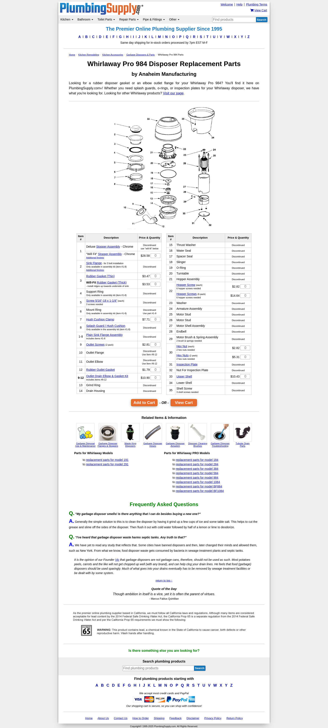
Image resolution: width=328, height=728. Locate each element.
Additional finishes (95, 257)
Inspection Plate (187, 364)
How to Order (141, 718)
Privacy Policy (212, 718)
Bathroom (85, 19)
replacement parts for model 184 (197, 460)
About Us (103, 718)
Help (239, 4)
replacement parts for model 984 (197, 477)
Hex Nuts (182, 355)
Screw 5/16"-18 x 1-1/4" (101, 300)
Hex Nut (181, 346)
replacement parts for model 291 (107, 464)
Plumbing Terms (256, 4)
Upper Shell (184, 376)
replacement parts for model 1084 (198, 482)
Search (261, 19)
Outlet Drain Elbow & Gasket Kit (107, 376)
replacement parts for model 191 (107, 460)
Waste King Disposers (130, 435)
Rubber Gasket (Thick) (112, 282)
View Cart (184, 402)
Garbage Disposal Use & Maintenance (85, 435)
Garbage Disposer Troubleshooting (220, 435)
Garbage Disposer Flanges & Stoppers (108, 435)
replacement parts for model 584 (197, 473)
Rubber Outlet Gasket (100, 369)
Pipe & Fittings (154, 19)
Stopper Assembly (108, 246)
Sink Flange (94, 263)
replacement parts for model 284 (197, 464)
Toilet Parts (106, 19)
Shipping (159, 718)
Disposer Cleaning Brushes (197, 435)
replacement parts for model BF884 (199, 486)
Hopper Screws (186, 294)
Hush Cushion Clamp (100, 319)
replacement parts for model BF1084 (200, 491)
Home (89, 718)
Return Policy (234, 718)
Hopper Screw (185, 285)
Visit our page (173, 93)
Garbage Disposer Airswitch (175, 435)
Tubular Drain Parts (242, 435)
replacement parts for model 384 (197, 468)
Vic (117, 559)
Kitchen (66, 19)
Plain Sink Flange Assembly (104, 335)
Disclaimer (193, 718)
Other (174, 19)
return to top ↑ (164, 580)
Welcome (227, 4)
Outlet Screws (95, 344)
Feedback (175, 718)
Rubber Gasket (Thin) (100, 276)
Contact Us (120, 718)
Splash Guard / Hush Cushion (105, 325)
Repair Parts (129, 19)
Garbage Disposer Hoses (152, 435)
